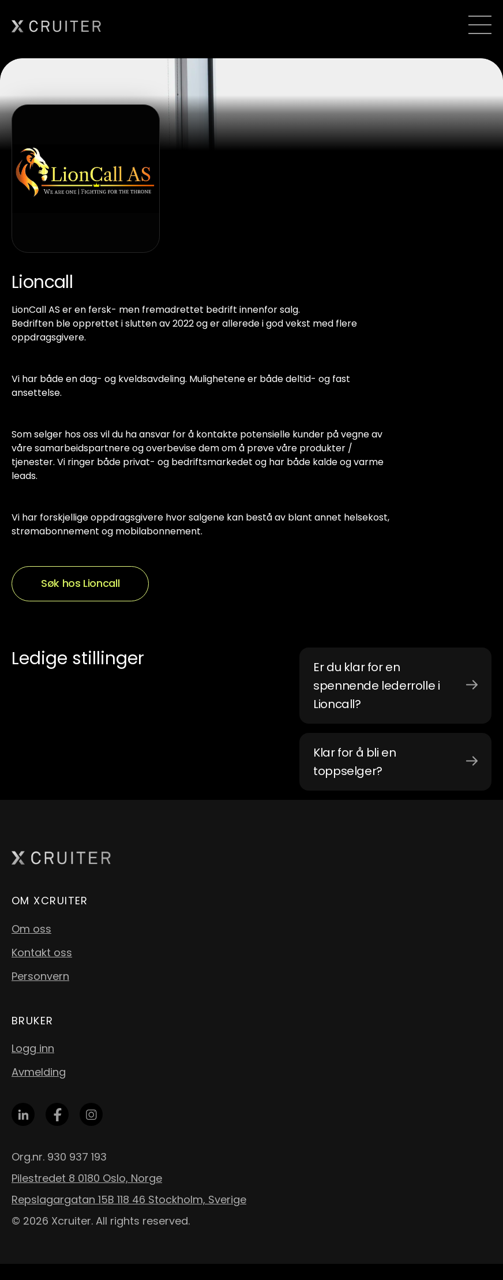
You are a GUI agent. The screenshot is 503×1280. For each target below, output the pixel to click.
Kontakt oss (42, 952)
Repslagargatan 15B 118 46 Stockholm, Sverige (129, 1199)
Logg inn (33, 1048)
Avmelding (39, 1072)
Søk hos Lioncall (80, 583)
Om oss (31, 929)
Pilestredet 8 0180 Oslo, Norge (87, 1178)
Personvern (40, 976)
